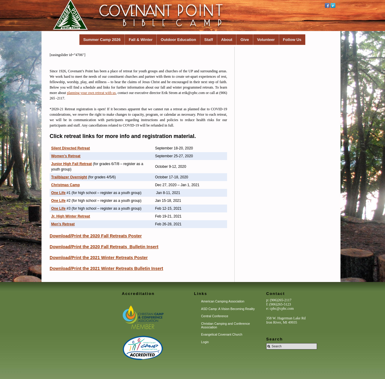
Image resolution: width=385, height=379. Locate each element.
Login (205, 342)
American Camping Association (223, 301)
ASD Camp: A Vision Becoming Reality (228, 309)
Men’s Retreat (63, 224)
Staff (208, 39)
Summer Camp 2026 (102, 39)
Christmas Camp (65, 185)
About (227, 39)
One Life (58, 193)
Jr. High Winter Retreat (70, 216)
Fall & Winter (140, 39)
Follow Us (292, 39)
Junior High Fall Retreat (71, 164)
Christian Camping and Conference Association (225, 325)
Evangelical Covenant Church (221, 334)
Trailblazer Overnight (69, 177)
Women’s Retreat (65, 156)
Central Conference (214, 316)
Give (244, 39)
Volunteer (266, 39)
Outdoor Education (178, 39)
